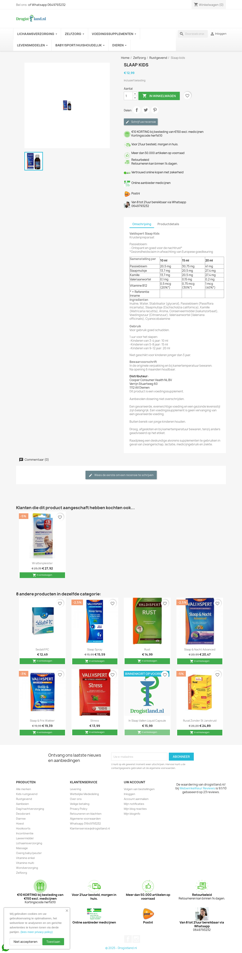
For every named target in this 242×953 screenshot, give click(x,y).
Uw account (134, 782)
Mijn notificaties (134, 804)
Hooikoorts (23, 828)
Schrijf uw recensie (141, 122)
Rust (147, 649)
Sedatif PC (42, 649)
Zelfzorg (21, 872)
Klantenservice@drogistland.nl (90, 828)
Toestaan (53, 942)
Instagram (136, 939)
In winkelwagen (159, 95)
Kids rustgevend (26, 794)
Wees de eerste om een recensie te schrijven (121, 475)
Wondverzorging (27, 868)
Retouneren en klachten (86, 813)
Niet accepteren (25, 942)
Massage (22, 848)
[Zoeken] (193, 34)
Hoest (20, 823)
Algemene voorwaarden (85, 818)
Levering (75, 789)
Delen (136, 110)
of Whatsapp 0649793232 (47, 5)
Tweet (146, 110)
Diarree (21, 818)
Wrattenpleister (42, 563)
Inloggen (129, 794)
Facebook (128, 939)
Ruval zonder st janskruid (199, 720)
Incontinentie (24, 833)
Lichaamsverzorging (29, 843)
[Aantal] (128, 96)
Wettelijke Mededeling (84, 794)
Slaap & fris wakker (42, 720)
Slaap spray (94, 649)
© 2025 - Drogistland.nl (121, 948)
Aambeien (22, 804)
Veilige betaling (79, 804)
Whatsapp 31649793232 (85, 823)
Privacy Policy (78, 809)
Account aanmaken (136, 799)
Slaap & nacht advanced (199, 649)
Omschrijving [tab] (141, 224)
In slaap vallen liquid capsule (147, 720)
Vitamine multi (25, 863)
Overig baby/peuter (29, 853)
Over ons (76, 799)
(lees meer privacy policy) (37, 932)
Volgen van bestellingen (139, 789)
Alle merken (23, 789)
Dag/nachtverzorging (30, 809)
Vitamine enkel (25, 858)
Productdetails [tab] (168, 224)
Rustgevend (24, 799)
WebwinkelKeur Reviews (197, 788)
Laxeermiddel (24, 838)
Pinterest (155, 110)
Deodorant (23, 813)
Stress (94, 720)
